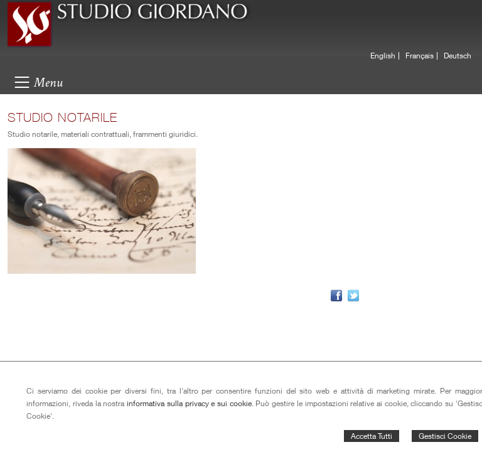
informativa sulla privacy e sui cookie (189, 403)
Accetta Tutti (371, 436)
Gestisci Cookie (445, 436)
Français (419, 56)
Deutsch (457, 56)
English (382, 56)
